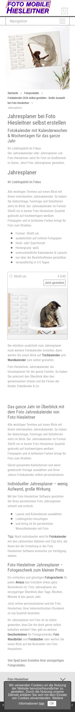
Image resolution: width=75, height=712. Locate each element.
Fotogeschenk (54, 577)
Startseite (13, 93)
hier (42, 703)
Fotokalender (57, 536)
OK (52, 703)
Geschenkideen (17, 634)
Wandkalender (17, 360)
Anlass (20, 582)
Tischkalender (51, 355)
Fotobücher (36, 639)
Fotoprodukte (31, 93)
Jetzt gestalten (54, 283)
